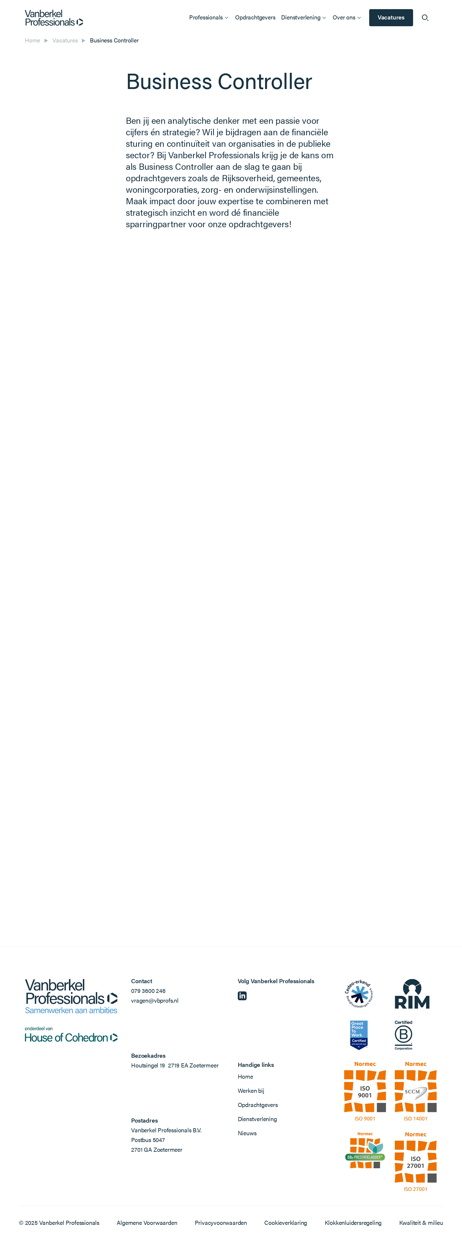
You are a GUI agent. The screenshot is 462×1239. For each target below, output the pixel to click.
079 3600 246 (148, 990)
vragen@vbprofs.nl (155, 1000)
